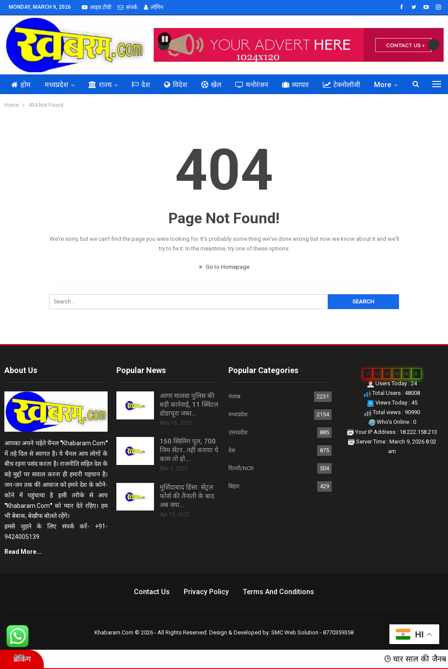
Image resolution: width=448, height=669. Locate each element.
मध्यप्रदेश (56, 85)
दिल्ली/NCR (241, 468)
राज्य (100, 85)
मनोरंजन (251, 85)
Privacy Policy (206, 592)
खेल (211, 85)
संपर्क (127, 7)
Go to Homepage (224, 267)
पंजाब (234, 396)
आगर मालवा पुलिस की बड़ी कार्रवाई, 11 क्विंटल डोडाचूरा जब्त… (189, 404)
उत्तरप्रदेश (238, 432)
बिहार (233, 486)
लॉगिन (153, 7)
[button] (164, 39)
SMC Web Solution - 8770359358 (312, 632)
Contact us (152, 592)
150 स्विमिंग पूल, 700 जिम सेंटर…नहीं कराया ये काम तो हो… (189, 450)
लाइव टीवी (96, 7)
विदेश (175, 85)
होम (21, 85)
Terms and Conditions (278, 592)
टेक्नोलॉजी (341, 85)
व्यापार (295, 85)
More (382, 85)
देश (141, 85)
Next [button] (433, 44)
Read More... (23, 551)
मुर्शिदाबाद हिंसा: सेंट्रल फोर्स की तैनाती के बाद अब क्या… (187, 496)
